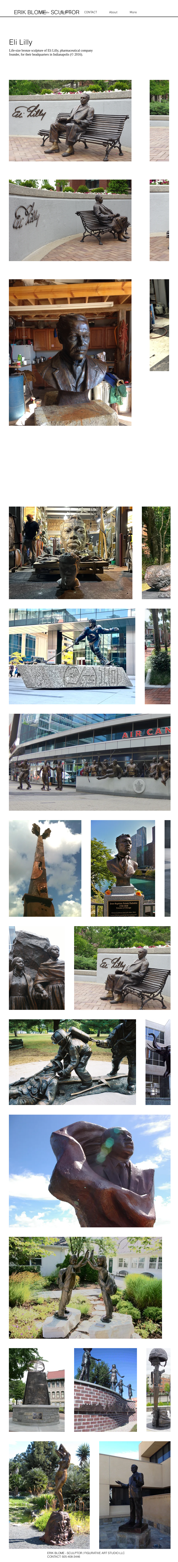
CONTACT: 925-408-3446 (64, 1556)
